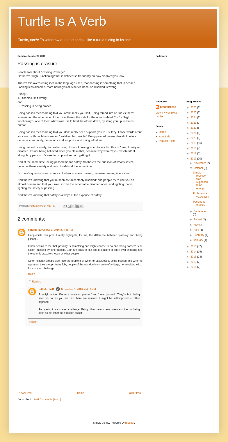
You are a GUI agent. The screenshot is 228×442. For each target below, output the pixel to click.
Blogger (129, 422)
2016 (194, 158)
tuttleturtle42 (47, 289)
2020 (194, 138)
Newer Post (25, 393)
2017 (194, 153)
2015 (194, 246)
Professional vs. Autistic (201, 195)
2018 (194, 148)
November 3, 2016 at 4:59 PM (78, 289)
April (197, 229)
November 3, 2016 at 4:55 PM (55, 229)
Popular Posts (167, 140)
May (196, 224)
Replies (36, 281)
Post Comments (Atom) (47, 399)
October (199, 168)
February (199, 235)
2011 (194, 266)
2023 (194, 122)
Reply (31, 273)
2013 (194, 256)
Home (80, 393)
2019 (194, 143)
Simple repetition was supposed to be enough (200, 180)
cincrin (32, 229)
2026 (194, 107)
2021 (194, 133)
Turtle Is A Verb (62, 21)
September (200, 211)
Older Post (135, 393)
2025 (194, 112)
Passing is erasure (199, 203)
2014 (194, 251)
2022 (194, 127)
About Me (164, 136)
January (199, 240)
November (200, 163)
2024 (194, 117)
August (198, 219)
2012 (194, 261)
